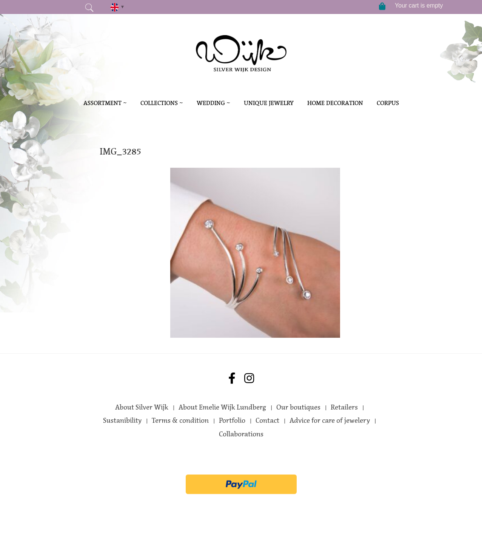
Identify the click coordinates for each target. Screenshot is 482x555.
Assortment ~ (105, 103)
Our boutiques (298, 407)
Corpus (388, 103)
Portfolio (232, 420)
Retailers (344, 407)
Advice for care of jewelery (330, 420)
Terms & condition (180, 420)
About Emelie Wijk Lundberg (222, 407)
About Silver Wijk (141, 407)
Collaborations (241, 434)
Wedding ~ (213, 103)
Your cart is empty (419, 5)
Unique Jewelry (269, 103)
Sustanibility (122, 420)
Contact (267, 420)
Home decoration (335, 103)
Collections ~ (161, 103)
